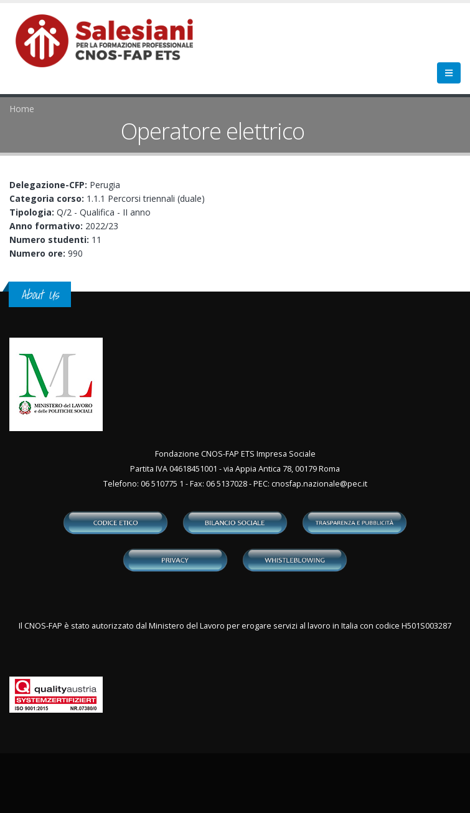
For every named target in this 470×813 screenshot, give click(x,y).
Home (21, 109)
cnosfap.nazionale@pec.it (319, 483)
